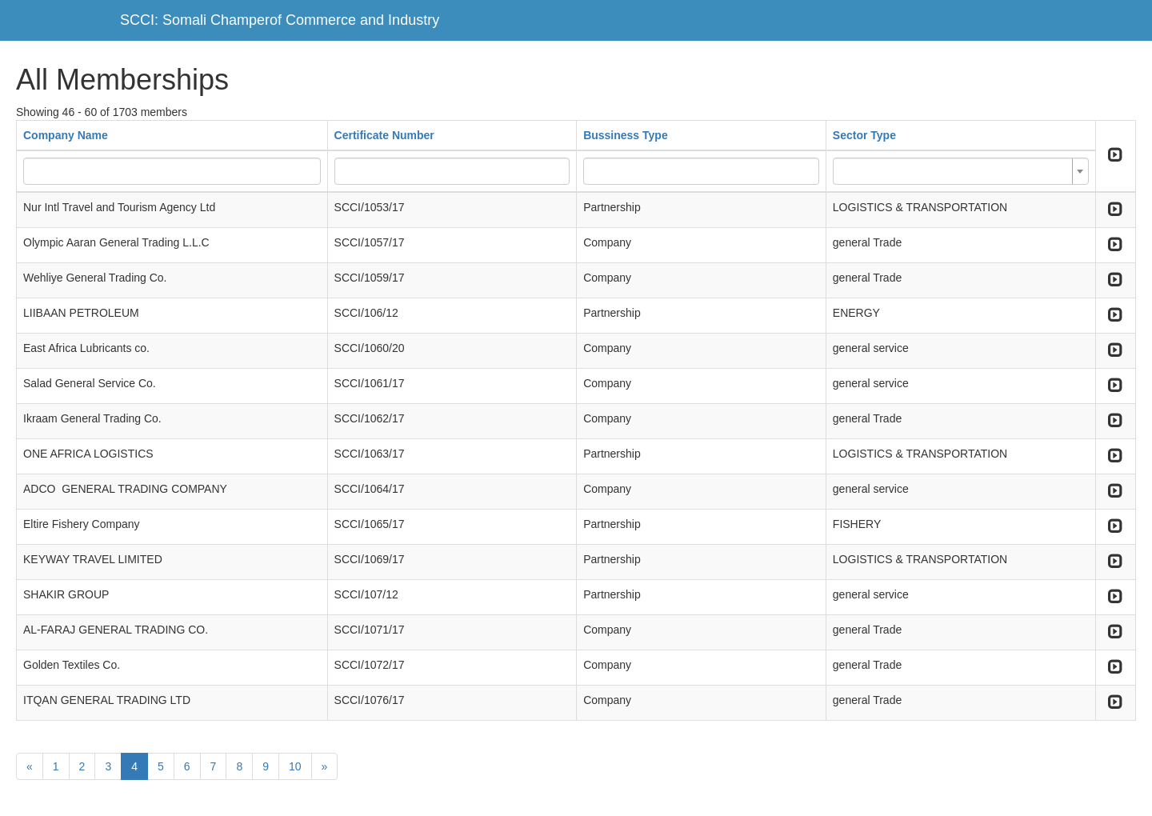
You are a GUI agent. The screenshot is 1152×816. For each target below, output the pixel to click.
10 (295, 766)
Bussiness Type (625, 135)
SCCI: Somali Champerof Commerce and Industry (279, 20)
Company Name (65, 135)
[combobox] (961, 171)
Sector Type (864, 135)
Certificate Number (384, 135)
